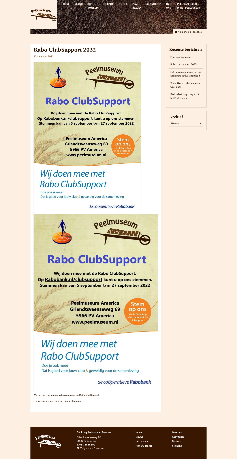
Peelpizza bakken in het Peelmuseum (188, 6)
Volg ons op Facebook (188, 31)
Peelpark (109, 4)
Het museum (93, 6)
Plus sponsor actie (180, 57)
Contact (176, 441)
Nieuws (79, 4)
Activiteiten (153, 4)
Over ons (169, 6)
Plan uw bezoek (143, 446)
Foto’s (123, 4)
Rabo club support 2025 (183, 64)
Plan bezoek (136, 6)
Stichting (177, 446)
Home (66, 4)
